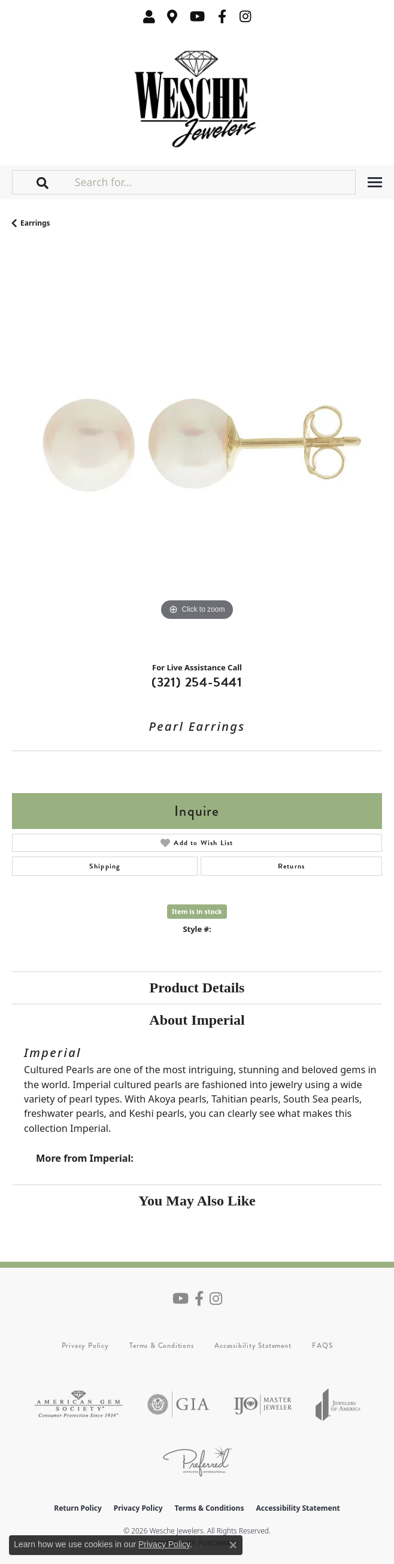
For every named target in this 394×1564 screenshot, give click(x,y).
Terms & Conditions (161, 1345)
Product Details (197, 987)
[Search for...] (213, 182)
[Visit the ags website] (78, 1404)
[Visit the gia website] (178, 1404)
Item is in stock (197, 911)
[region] (197, 449)
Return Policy (78, 1508)
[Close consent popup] (233, 1544)
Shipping (105, 866)
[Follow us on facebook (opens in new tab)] (222, 16)
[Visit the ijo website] (263, 1404)
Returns (291, 866)
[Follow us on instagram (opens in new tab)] (245, 16)
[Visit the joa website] (338, 1404)
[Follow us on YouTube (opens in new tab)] (197, 16)
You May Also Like (196, 1200)
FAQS (322, 1345)
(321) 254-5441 (197, 682)
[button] (149, 16)
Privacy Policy (85, 1345)
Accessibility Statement (252, 1345)
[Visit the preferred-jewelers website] (197, 1461)
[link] (172, 16)
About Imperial (196, 1020)
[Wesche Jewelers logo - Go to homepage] (197, 96)
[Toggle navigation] (375, 182)
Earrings (35, 223)
